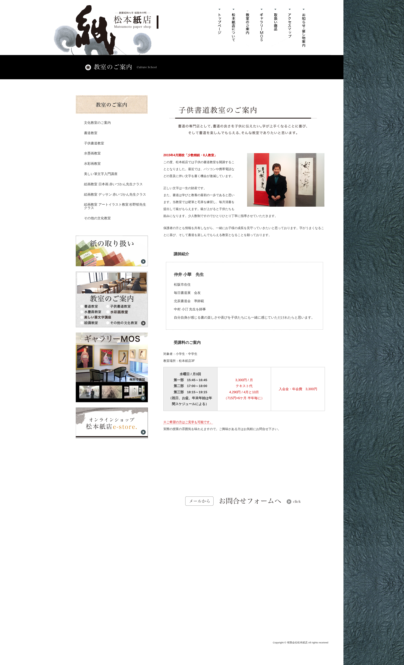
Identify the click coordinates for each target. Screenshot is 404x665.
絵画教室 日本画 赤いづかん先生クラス (113, 184)
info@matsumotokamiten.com (247, 617)
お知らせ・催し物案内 (304, 28)
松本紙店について (233, 28)
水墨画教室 (92, 153)
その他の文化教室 (97, 218)
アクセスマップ (290, 28)
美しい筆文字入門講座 (100, 174)
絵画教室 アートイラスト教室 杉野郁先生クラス (115, 206)
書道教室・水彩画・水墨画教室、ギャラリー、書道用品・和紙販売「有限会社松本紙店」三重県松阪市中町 (117, 30)
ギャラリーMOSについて (262, 28)
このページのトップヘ (312, 538)
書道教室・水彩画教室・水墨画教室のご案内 (248, 28)
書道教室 (90, 133)
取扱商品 (276, 28)
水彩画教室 (92, 163)
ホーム (219, 28)
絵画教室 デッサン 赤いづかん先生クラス (115, 194)
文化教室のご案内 (97, 123)
